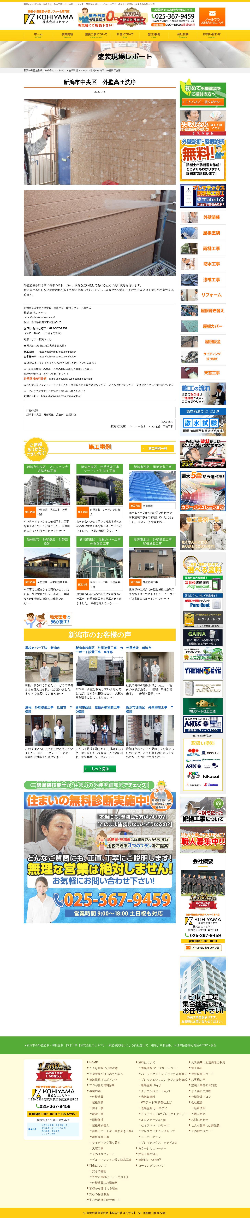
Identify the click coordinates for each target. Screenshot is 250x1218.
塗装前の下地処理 (149, 1159)
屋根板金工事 (100, 1136)
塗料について (146, 1062)
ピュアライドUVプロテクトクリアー (164, 1113)
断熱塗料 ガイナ (151, 1085)
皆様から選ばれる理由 (103, 1188)
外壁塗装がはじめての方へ (106, 1073)
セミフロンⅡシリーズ (155, 1125)
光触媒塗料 (148, 1096)
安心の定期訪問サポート (105, 1199)
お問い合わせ (211, 35)
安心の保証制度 (99, 1194)
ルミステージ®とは (153, 1119)
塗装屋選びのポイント (103, 1079)
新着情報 (199, 1108)
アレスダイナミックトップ (158, 1131)
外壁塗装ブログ (201, 1096)
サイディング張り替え (106, 1142)
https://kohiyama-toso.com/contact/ (61, 396)
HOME (38, 35)
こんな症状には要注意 (103, 1068)
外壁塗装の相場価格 (105, 1182)
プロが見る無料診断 (102, 1085)
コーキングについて (151, 1165)
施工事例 (153, 35)
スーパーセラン (151, 1136)
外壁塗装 (97, 1096)
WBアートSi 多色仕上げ (156, 1102)
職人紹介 (199, 1113)
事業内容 (67, 35)
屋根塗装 (97, 1102)
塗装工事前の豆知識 (204, 1085)
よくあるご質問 (201, 1091)
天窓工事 (97, 1148)
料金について (125, 35)
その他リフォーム (103, 1154)
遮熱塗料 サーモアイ (154, 1108)
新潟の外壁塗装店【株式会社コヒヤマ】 (111, 1212)
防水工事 (97, 1108)
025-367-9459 (58, 328)
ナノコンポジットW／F (156, 1091)
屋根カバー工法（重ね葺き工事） (113, 1131)
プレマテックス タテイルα (159, 1142)
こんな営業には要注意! (206, 1125)
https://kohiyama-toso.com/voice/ (57, 356)
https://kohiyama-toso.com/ (39, 317)
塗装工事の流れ (96, 35)
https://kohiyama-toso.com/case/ (57, 351)
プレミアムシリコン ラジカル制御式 (164, 1079)
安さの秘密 (99, 1171)
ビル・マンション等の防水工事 (112, 1159)
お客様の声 (198, 1079)
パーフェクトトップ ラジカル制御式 (164, 1073)
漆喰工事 (97, 1113)
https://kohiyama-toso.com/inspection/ (71, 378)
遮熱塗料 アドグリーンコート (160, 1068)
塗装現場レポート (202, 1073)
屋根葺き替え (100, 1125)
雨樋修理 (97, 1119)
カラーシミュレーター (152, 1148)
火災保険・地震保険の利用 (208, 1062)
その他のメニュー (202, 1131)
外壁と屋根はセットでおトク (110, 1177)
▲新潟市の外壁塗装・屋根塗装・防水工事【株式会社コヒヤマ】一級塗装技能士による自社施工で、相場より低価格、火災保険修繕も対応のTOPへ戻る (120, 1045)
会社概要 (182, 35)
